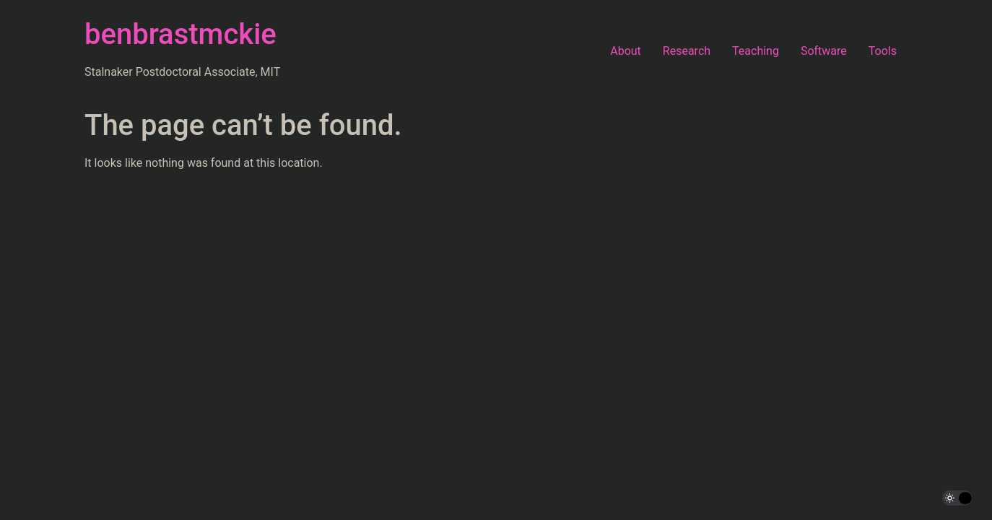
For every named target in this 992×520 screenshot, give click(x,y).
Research (686, 51)
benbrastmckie (180, 34)
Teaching (755, 51)
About (625, 51)
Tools (883, 51)
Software (824, 51)
